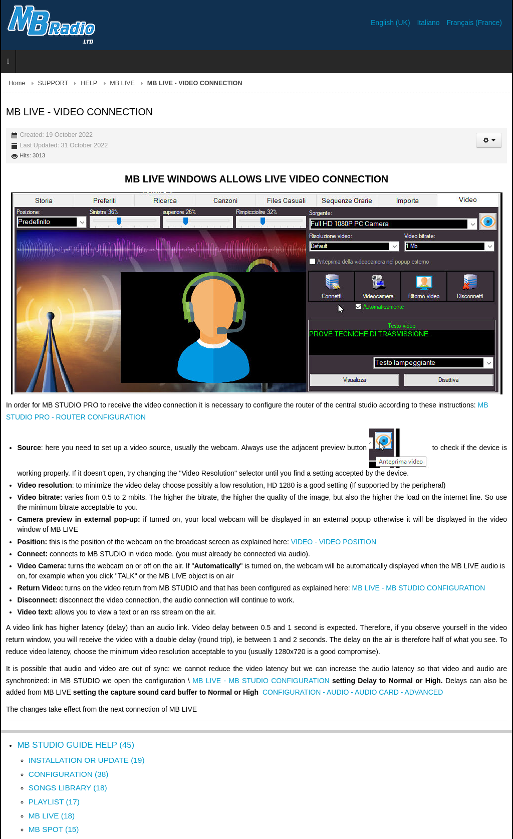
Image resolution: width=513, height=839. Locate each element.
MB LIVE (122, 83)
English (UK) (391, 23)
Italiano (429, 23)
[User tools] (489, 140)
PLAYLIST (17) (54, 801)
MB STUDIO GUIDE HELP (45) (75, 745)
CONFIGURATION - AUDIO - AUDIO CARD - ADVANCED (353, 692)
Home (17, 83)
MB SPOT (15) (54, 829)
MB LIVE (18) (52, 815)
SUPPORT (53, 83)
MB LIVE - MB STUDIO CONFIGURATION (418, 588)
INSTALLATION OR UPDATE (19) (87, 760)
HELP (89, 83)
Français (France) (474, 23)
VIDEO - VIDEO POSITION (333, 542)
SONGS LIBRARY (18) (68, 787)
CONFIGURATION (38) (69, 774)
